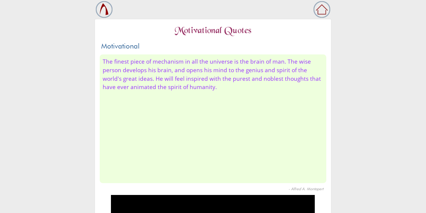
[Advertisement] (213, 135)
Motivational (120, 46)
